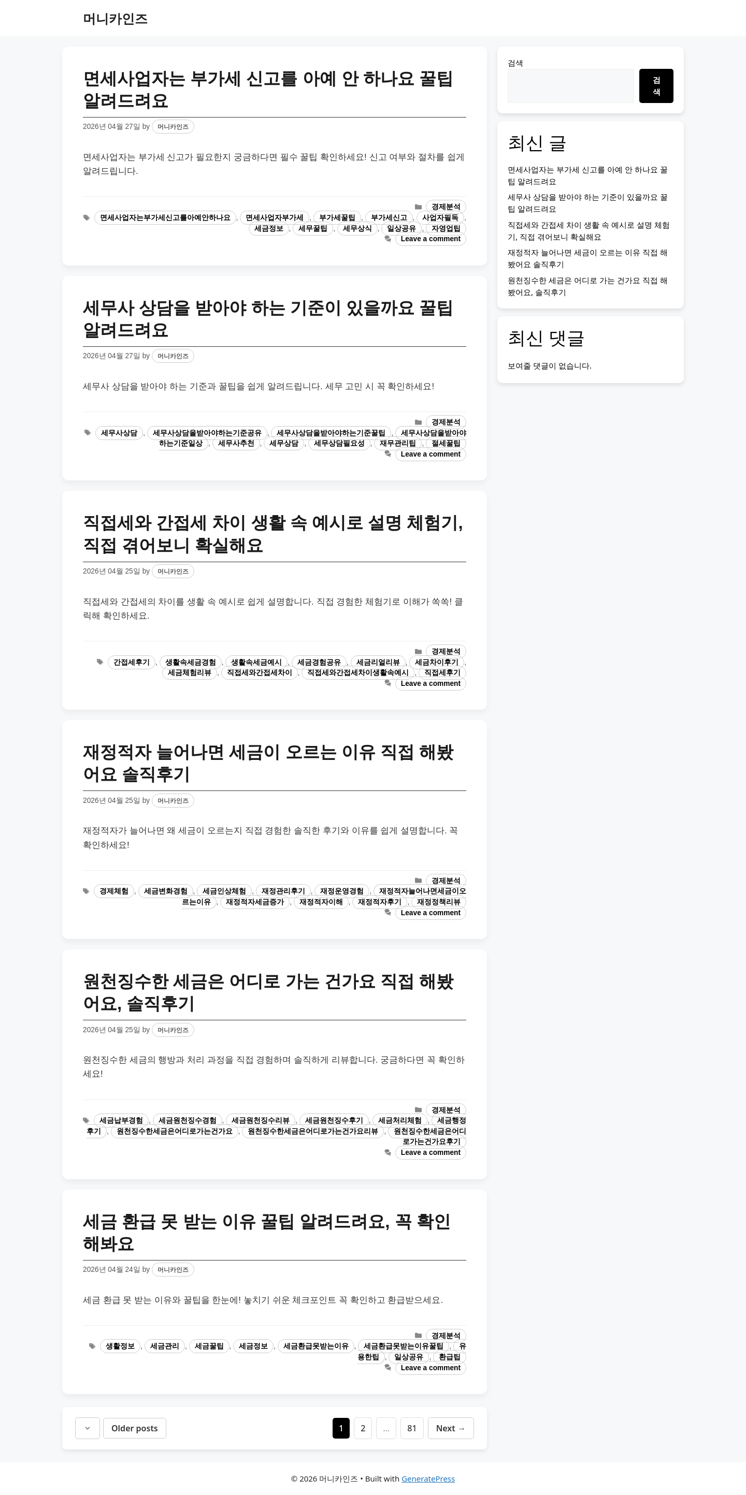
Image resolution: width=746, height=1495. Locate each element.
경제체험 (113, 891)
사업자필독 (440, 218)
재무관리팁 (398, 443)
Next (451, 1428)
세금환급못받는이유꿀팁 (403, 1346)
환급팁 (450, 1357)
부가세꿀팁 (337, 218)
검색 (515, 62)
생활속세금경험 (190, 662)
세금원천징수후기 (334, 1120)
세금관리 (164, 1346)
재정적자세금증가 (255, 902)
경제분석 (446, 207)
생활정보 (120, 1346)
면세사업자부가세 (275, 218)
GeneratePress (428, 1478)
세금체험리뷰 (189, 673)
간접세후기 (131, 662)
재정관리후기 (283, 891)
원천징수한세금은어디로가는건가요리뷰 (313, 1131)
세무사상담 (119, 433)
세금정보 (268, 228)
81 (415, 1427)
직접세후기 (442, 673)
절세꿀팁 (446, 443)
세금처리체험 (400, 1120)
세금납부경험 (121, 1120)
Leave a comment (431, 239)
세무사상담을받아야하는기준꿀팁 (331, 433)
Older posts (134, 1428)
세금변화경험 (166, 891)
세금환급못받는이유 (316, 1346)
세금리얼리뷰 (378, 662)
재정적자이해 (321, 902)
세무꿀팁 (312, 228)
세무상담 (283, 443)
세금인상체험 (224, 891)
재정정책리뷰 (439, 902)
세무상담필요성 (339, 443)
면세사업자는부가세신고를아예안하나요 (165, 218)
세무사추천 (236, 443)
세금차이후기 (436, 662)
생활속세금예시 (256, 662)
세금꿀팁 (209, 1346)
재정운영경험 (342, 891)
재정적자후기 (379, 902)
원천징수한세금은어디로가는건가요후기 (430, 1136)
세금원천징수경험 (188, 1120)
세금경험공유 (319, 662)
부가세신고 (389, 218)
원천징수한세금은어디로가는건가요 (175, 1131)
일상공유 (401, 228)
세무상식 (357, 228)
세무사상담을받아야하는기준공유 (207, 433)
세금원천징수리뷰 (261, 1120)
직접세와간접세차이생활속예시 (358, 673)
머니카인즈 (115, 18)
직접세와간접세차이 (259, 673)
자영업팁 (446, 228)
